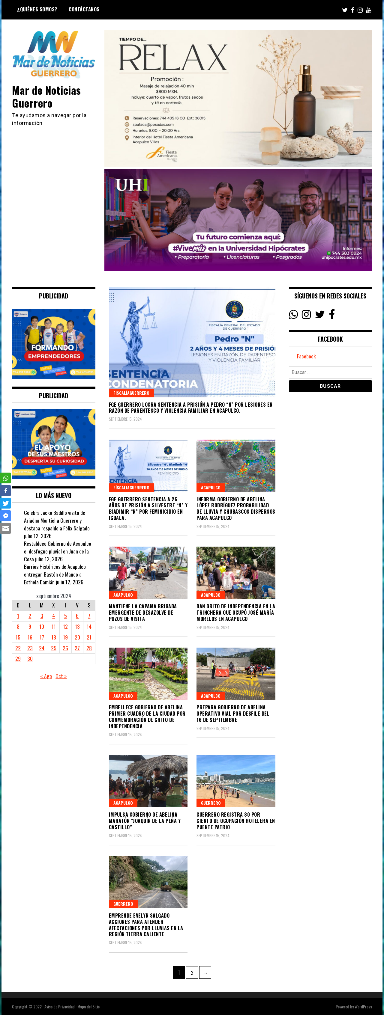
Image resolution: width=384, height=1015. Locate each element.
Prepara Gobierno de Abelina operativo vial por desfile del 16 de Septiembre (232, 713)
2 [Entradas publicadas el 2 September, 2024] (29, 615)
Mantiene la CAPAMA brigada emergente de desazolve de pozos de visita (143, 612)
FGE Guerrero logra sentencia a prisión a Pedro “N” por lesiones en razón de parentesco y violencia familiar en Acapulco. (191, 407)
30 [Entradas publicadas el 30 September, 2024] (30, 658)
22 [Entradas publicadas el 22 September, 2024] (18, 648)
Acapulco (210, 487)
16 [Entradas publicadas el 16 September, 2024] (30, 637)
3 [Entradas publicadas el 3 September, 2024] (41, 615)
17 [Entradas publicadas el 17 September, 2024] (42, 637)
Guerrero (211, 803)
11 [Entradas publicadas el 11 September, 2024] (54, 626)
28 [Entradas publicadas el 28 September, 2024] (89, 648)
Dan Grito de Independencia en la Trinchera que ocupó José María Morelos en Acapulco (235, 612)
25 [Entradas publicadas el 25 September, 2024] (53, 648)
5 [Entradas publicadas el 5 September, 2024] (65, 615)
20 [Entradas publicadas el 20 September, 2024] (77, 637)
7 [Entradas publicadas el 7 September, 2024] (89, 615)
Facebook (306, 356)
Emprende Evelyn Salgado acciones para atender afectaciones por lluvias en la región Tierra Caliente (146, 925)
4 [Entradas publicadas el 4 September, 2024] (53, 615)
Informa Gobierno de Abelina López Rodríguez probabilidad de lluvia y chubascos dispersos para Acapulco (235, 508)
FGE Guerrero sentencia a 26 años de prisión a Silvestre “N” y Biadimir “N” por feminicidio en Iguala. (148, 508)
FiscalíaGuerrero (131, 393)
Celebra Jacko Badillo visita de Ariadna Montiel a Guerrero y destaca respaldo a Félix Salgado (57, 520)
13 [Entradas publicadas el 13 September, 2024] (77, 626)
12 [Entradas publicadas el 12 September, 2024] (65, 626)
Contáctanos (84, 9)
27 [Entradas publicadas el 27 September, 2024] (77, 648)
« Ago (46, 676)
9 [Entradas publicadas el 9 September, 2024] (29, 626)
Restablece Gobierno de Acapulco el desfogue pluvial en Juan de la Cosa (57, 550)
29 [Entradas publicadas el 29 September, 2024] (18, 658)
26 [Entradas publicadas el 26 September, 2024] (65, 648)
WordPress (363, 1006)
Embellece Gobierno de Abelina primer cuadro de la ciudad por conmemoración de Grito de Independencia (147, 716)
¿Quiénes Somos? (37, 9)
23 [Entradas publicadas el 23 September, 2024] (30, 648)
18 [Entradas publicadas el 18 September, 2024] (53, 637)
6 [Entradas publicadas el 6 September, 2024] (77, 615)
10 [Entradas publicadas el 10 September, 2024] (41, 626)
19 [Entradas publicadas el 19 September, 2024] (65, 637)
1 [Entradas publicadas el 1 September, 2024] (18, 615)
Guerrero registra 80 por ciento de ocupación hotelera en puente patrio (235, 821)
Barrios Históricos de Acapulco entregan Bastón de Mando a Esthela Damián (55, 574)
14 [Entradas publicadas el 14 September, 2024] (89, 626)
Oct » (61, 676)
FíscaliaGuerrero (131, 487)
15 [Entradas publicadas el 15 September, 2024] (18, 637)
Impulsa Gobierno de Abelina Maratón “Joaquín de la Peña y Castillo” (145, 821)
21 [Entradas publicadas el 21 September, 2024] (89, 637)
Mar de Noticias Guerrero (47, 96)
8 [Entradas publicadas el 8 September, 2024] (18, 626)
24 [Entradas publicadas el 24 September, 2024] (41, 648)
